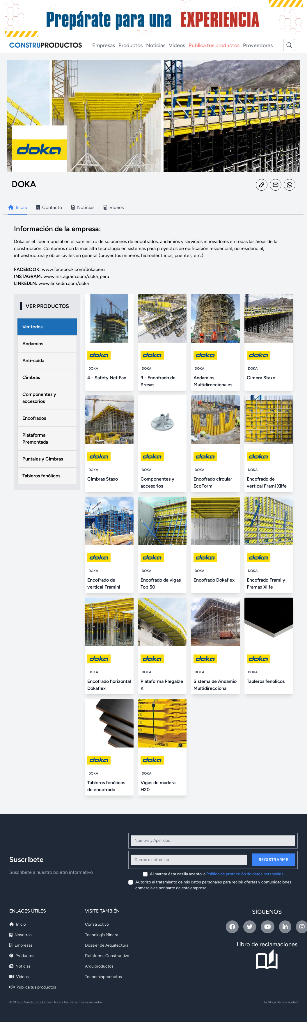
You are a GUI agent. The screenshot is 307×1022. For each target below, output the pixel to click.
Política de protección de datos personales (244, 874)
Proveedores (258, 45)
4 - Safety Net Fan (106, 377)
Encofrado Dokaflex (214, 580)
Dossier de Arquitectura (106, 945)
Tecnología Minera (101, 934)
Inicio (17, 924)
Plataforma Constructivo (107, 955)
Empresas (103, 45)
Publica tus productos (214, 45)
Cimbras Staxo (102, 479)
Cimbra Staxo (261, 377)
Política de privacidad (281, 1002)
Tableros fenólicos (266, 681)
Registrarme (273, 859)
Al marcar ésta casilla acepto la (216, 874)
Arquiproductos (99, 966)
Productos (130, 45)
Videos (177, 45)
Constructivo (97, 924)
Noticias (155, 45)
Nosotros (20, 934)
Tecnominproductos (103, 976)
